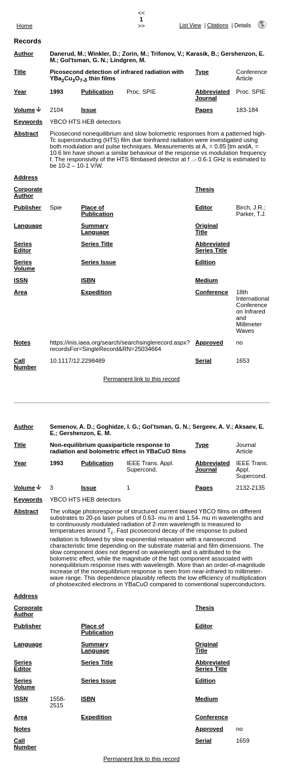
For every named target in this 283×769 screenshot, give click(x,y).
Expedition (96, 292)
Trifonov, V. (166, 53)
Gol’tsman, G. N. (165, 426)
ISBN (88, 280)
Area (20, 292)
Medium (206, 280)
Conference (211, 292)
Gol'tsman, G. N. (83, 60)
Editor (203, 207)
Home (25, 26)
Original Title (206, 228)
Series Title (97, 244)
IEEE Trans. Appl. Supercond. (150, 466)
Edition (205, 262)
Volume (24, 110)
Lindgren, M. (128, 60)
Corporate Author (28, 192)
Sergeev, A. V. (211, 426)
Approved (209, 342)
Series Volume (24, 265)
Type (201, 72)
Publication (97, 91)
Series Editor (23, 247)
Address (26, 177)
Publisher (27, 207)
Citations (217, 25)
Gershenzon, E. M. (85, 433)
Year (20, 91)
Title (20, 72)
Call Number (25, 363)
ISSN (21, 280)
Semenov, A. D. (71, 426)
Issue (88, 110)
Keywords (28, 121)
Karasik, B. (201, 53)
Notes (22, 342)
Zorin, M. (134, 53)
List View (191, 25)
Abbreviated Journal (212, 94)
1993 (56, 91)
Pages (204, 110)
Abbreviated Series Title (212, 247)
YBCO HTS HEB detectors (85, 121)
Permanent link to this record (141, 379)
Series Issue (98, 262)
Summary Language (95, 228)
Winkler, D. (103, 53)
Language (28, 225)
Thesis (204, 189)
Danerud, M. (67, 53)
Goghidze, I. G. (117, 426)
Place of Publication (97, 210)
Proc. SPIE (141, 91)
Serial (203, 360)
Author (24, 53)
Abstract (26, 133)
